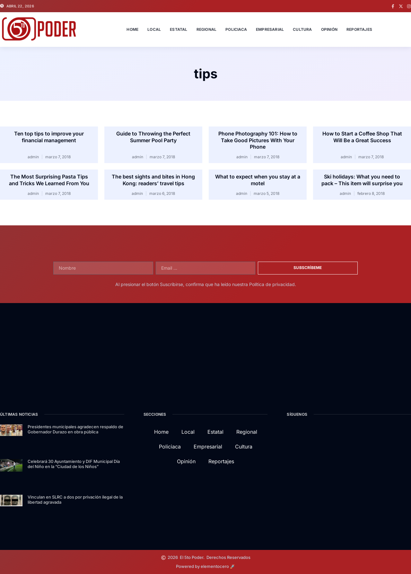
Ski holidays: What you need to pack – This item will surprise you (362, 180)
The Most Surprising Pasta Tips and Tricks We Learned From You (49, 180)
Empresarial (270, 29)
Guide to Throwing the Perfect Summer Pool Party (153, 137)
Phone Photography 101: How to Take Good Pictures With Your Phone (257, 140)
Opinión (329, 29)
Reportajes (359, 29)
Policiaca (236, 29)
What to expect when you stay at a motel (257, 180)
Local (154, 29)
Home (132, 29)
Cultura (302, 29)
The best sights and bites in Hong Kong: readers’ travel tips (153, 180)
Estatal (178, 29)
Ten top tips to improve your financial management (49, 137)
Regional (207, 29)
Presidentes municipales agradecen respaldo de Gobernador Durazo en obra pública (75, 429)
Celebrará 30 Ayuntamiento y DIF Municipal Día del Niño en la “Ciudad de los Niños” (74, 464)
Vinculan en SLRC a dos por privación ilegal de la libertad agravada (75, 499)
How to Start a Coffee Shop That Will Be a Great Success (362, 137)
